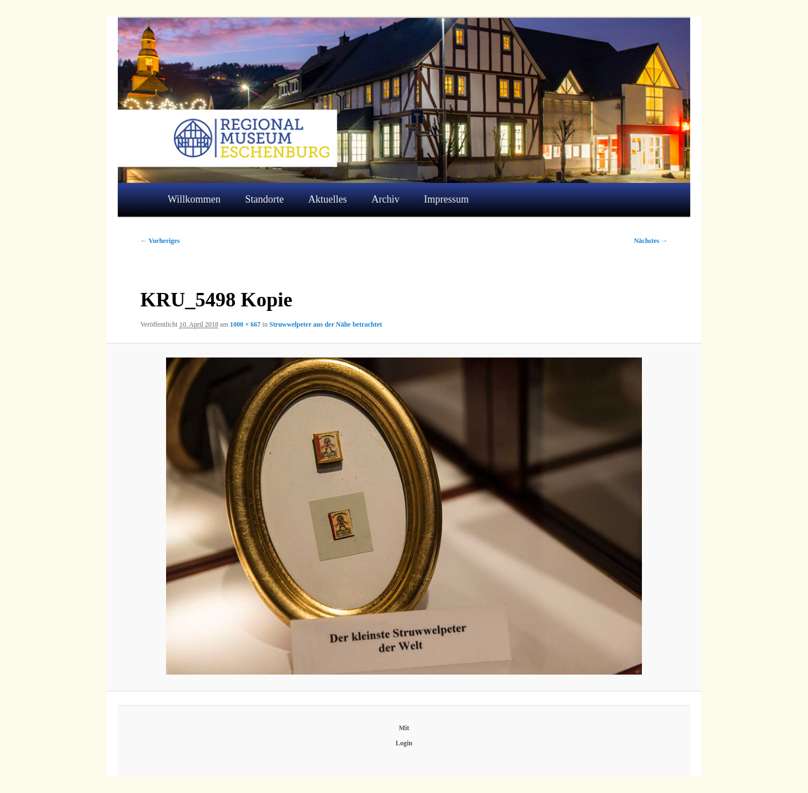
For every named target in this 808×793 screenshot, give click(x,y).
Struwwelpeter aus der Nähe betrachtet (325, 324)
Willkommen (194, 199)
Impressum (446, 199)
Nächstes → (651, 241)
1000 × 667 (245, 324)
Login (404, 743)
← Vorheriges (160, 241)
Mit (404, 728)
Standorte (264, 199)
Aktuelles (327, 199)
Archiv (385, 199)
